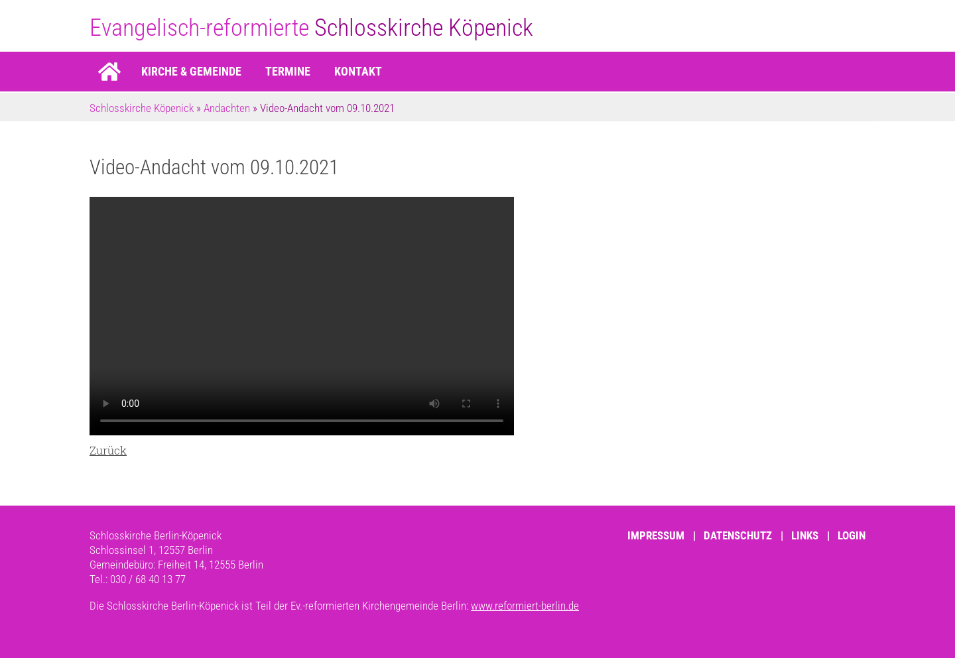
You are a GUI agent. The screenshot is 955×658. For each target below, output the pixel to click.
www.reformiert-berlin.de (525, 605)
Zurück (108, 450)
